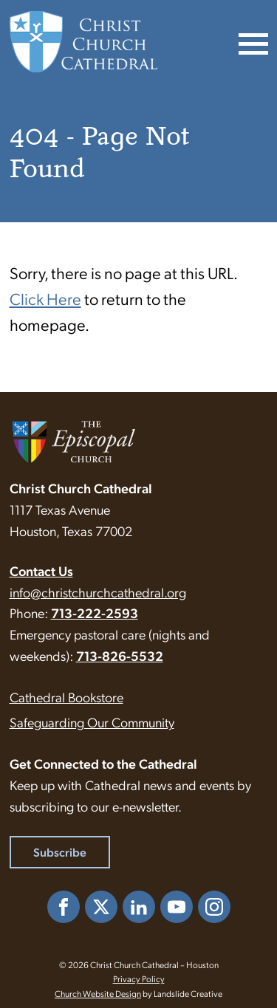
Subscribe (59, 852)
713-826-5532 (119, 655)
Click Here (45, 298)
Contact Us (41, 570)
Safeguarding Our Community (92, 721)
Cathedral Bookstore (66, 696)
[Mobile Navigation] (252, 42)
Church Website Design (98, 993)
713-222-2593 (94, 612)
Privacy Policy (139, 978)
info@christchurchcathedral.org (98, 591)
